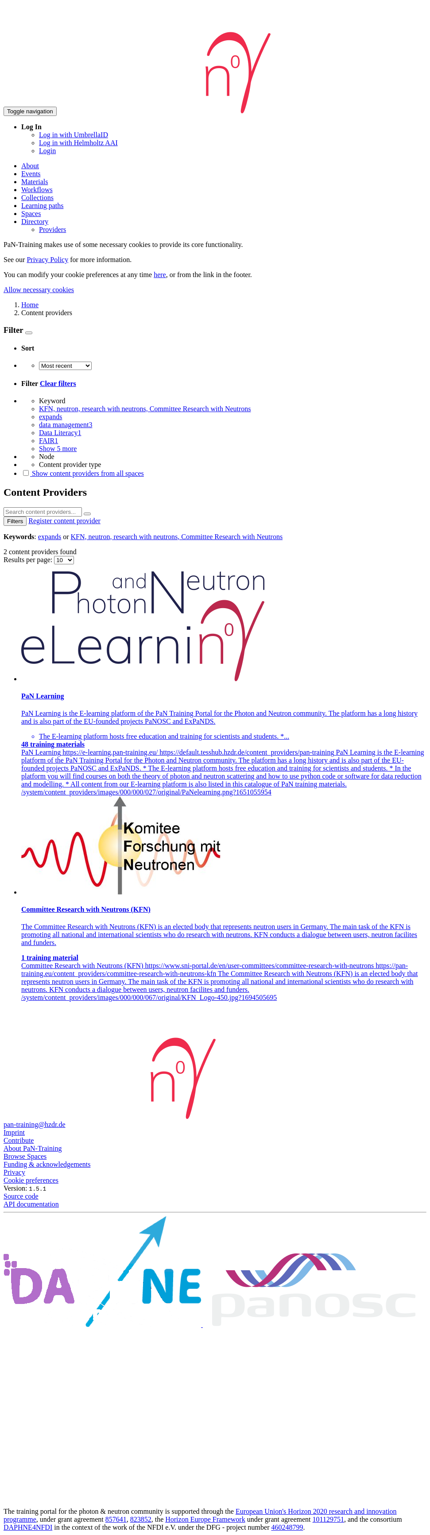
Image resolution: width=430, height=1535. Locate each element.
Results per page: (29, 559)
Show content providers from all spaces (82, 473)
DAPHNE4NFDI (28, 1527)
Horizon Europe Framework (205, 1519)
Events (31, 173)
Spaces (31, 213)
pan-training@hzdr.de (35, 1124)
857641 (116, 1519)
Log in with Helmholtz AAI (78, 143)
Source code (21, 1196)
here (160, 274)
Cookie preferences (31, 1180)
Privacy (14, 1172)
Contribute (19, 1140)
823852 (140, 1519)
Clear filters (58, 383)
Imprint (14, 1132)
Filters (15, 521)
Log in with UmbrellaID (73, 135)
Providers (52, 229)
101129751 (328, 1519)
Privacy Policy (47, 259)
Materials (34, 181)
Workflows (37, 189)
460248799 (287, 1527)
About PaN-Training (33, 1148)
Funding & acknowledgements (47, 1164)
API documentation (31, 1204)
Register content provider (64, 521)
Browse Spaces (25, 1156)
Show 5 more (58, 448)
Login (47, 150)
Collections (37, 197)
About (30, 166)
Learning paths (42, 205)
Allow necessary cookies (39, 289)
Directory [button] (34, 221)
